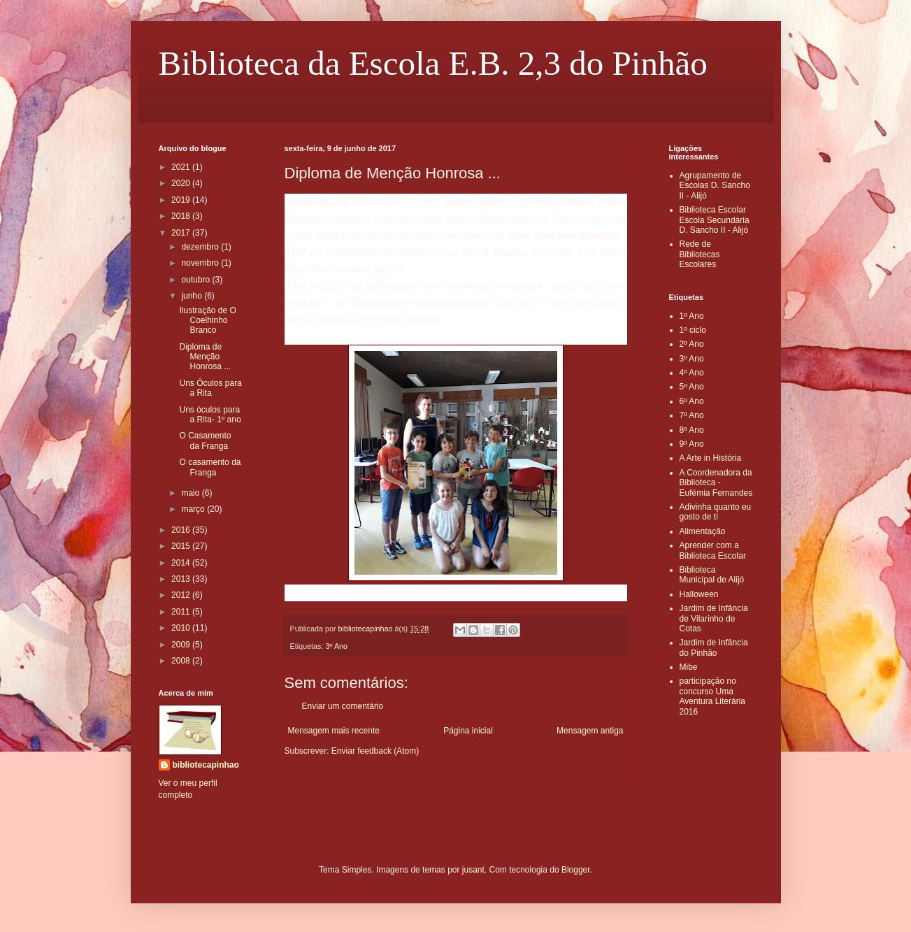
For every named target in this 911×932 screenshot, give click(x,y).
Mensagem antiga (590, 731)
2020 (181, 183)
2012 (181, 595)
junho (192, 296)
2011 (181, 612)
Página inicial (468, 731)
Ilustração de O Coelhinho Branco (207, 321)
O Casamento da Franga (205, 440)
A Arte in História (711, 458)
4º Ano (692, 373)
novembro (201, 263)
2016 (181, 530)
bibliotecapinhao (206, 765)
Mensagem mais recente (334, 731)
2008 (181, 661)
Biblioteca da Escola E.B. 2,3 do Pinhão (433, 63)
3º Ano (337, 646)
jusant (473, 870)
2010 (181, 628)
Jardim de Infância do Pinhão (714, 647)
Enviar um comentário (343, 706)
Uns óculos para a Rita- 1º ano (210, 414)
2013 (181, 579)
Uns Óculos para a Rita (210, 388)
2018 (181, 216)
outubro (196, 280)
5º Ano (692, 387)
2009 (181, 645)
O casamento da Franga (210, 467)
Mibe (689, 667)
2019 (181, 200)
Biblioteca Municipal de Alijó (712, 575)
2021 (181, 167)
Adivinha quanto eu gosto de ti (716, 512)
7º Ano (692, 415)
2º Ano (692, 344)
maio (191, 493)
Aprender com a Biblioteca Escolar (713, 550)
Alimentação (703, 531)
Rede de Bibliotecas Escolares (700, 254)
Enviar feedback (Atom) (375, 751)
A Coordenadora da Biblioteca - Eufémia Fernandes (716, 483)
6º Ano (692, 401)
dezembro (201, 247)
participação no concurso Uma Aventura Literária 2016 (713, 696)
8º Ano (692, 430)
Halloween (699, 594)
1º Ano (692, 316)
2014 (181, 563)
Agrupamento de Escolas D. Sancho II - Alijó (715, 186)
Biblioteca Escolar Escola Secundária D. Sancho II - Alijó (714, 220)
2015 (181, 546)
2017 (181, 233)
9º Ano (692, 444)
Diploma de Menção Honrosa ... (205, 357)
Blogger (575, 870)
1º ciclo (693, 330)
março (194, 509)
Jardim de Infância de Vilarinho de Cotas (714, 618)
